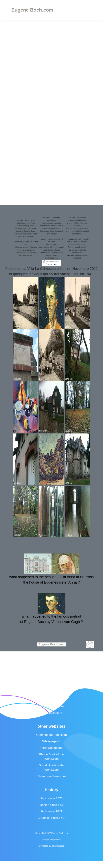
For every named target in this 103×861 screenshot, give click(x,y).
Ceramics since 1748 (51, 817)
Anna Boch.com (51, 712)
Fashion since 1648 (51, 804)
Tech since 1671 (51, 811)
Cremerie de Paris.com (51, 734)
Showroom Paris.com (51, 776)
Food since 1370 (52, 798)
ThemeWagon (58, 846)
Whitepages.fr (51, 741)
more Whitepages (51, 747)
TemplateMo (55, 840)
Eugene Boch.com (51, 706)
